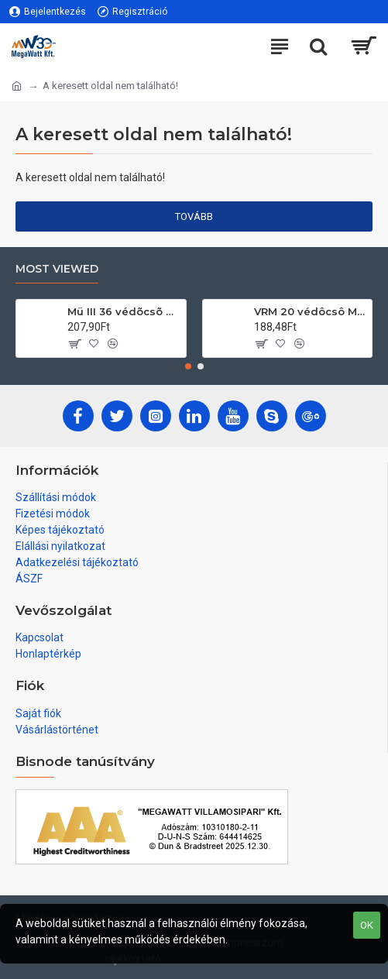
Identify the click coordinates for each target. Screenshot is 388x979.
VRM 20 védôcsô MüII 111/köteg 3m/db (310, 311)
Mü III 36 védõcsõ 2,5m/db (123, 311)
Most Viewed (56, 269)
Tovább (194, 216)
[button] (188, 366)
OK (366, 925)
